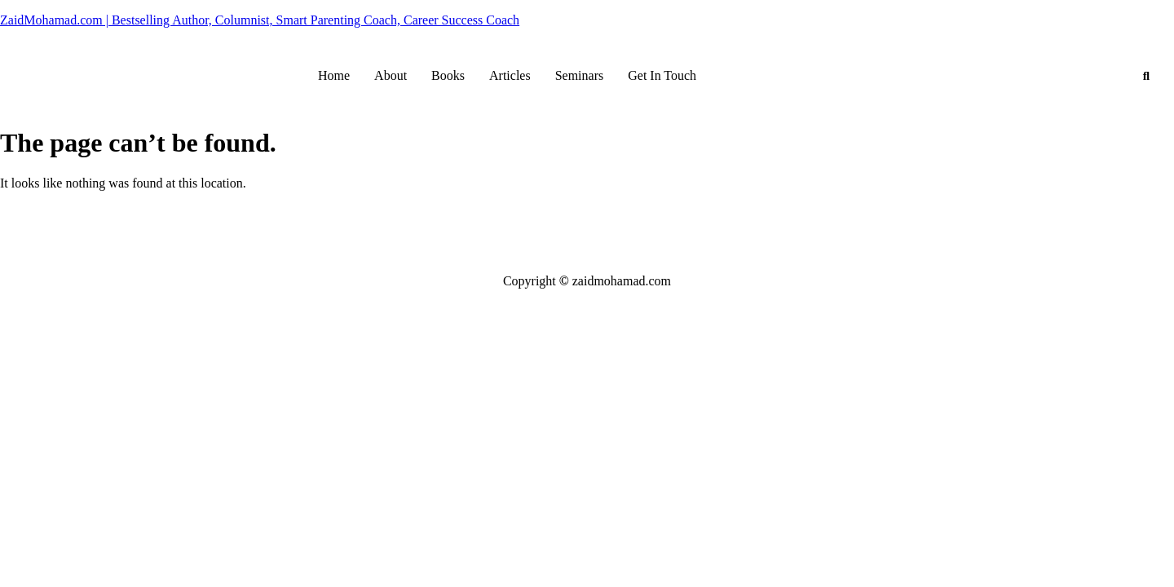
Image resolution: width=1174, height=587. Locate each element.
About (390, 75)
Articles (510, 75)
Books (448, 75)
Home (334, 75)
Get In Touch (662, 75)
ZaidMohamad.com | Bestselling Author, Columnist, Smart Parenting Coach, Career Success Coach (259, 20)
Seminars (579, 75)
